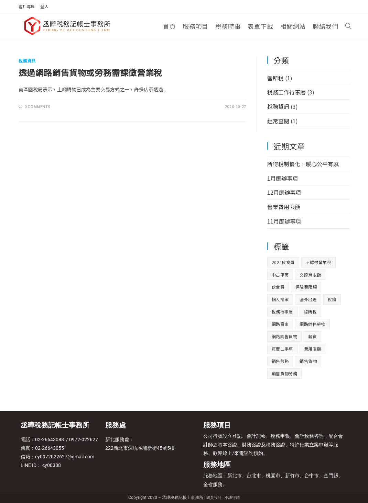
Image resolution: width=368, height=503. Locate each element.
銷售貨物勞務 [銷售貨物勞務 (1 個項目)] (284, 373)
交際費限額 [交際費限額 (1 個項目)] (310, 274)
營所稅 (275, 78)
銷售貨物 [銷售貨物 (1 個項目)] (308, 361)
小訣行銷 (232, 497)
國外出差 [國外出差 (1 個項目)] (308, 299)
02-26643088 (49, 439)
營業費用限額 (283, 207)
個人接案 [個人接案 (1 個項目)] (280, 299)
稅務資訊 (27, 61)
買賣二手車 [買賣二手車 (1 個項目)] (282, 349)
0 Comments (37, 106)
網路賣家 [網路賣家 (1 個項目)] (280, 324)
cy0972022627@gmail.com (64, 456)
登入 (44, 6)
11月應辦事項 (284, 221)
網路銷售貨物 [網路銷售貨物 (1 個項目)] (284, 336)
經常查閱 (278, 121)
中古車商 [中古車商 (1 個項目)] (280, 274)
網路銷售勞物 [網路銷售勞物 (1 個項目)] (312, 324)
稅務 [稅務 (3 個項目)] (332, 299)
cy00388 (51, 465)
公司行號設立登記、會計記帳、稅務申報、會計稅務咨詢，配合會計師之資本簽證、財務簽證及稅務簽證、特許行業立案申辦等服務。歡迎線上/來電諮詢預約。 (273, 444)
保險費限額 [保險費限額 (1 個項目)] (306, 287)
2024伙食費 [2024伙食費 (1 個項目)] (283, 262)
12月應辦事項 (284, 192)
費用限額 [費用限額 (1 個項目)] (312, 349)
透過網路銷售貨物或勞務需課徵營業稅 (90, 72)
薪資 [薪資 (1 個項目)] (312, 336)
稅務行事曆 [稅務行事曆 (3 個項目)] (282, 312)
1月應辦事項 (282, 178)
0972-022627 (83, 439)
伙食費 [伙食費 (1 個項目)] (278, 287)
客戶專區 (27, 6)
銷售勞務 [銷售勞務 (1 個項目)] (280, 361)
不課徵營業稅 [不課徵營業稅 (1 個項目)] (318, 262)
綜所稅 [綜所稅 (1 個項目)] (310, 312)
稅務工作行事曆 (286, 92)
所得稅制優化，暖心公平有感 (303, 164)
